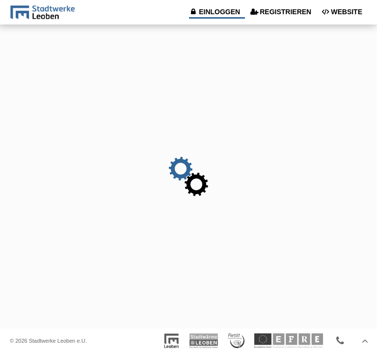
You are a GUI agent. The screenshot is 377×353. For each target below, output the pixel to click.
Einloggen (219, 12)
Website (346, 12)
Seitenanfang (364, 340)
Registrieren (285, 12)
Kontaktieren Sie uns (340, 340)
